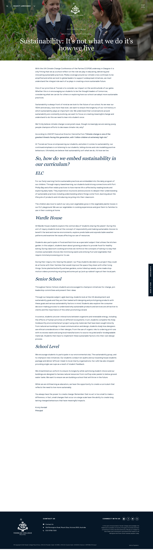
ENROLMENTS (150, 271)
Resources (73, 29)
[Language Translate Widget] (23, 6)
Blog (83, 29)
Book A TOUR (150, 287)
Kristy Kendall (83, 34)
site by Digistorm (134, 545)
